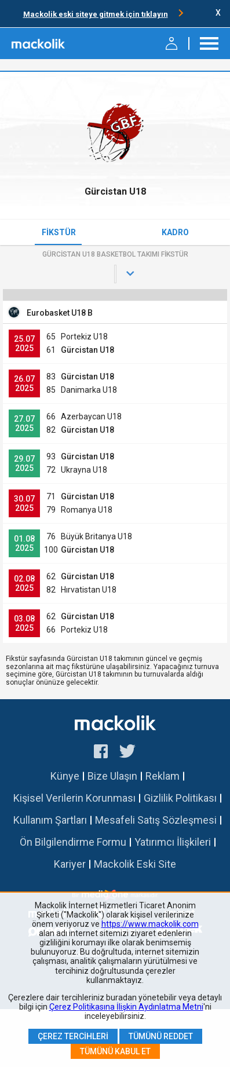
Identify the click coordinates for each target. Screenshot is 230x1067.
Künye (64, 776)
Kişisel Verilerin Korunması (74, 798)
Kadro (175, 232)
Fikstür (59, 232)
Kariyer (70, 864)
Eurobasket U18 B (60, 312)
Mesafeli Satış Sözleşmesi (156, 820)
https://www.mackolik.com (150, 924)
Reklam (162, 776)
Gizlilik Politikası (180, 798)
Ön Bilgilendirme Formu (73, 842)
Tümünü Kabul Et (115, 1051)
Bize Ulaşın (112, 776)
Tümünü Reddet (161, 1036)
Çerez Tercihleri (73, 1036)
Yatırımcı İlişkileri (172, 842)
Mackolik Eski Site (135, 864)
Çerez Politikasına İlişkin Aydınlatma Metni (126, 1006)
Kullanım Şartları (50, 820)
